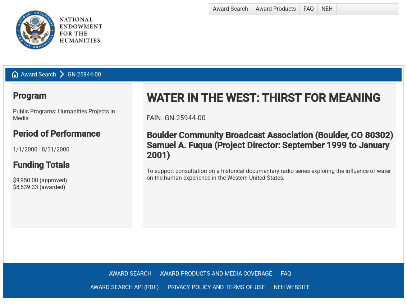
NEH (327, 8)
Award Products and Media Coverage (216, 273)
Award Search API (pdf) (124, 287)
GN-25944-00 (84, 74)
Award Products (276, 8)
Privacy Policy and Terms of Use (216, 287)
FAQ (308, 8)
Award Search (230, 8)
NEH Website (292, 287)
